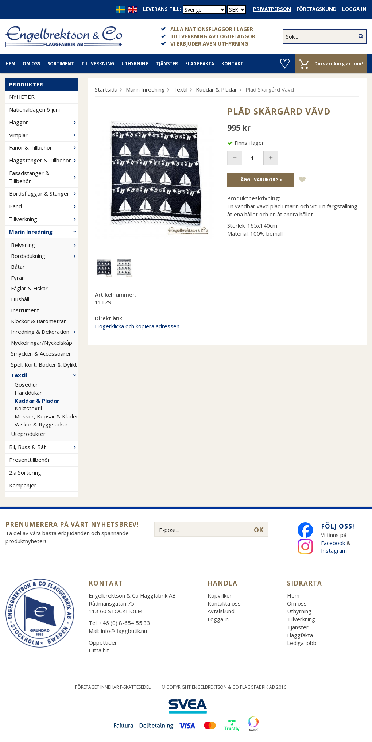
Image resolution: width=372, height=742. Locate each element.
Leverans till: (162, 9)
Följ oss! (337, 526)
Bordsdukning (44, 255)
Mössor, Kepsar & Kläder (46, 416)
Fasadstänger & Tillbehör (43, 177)
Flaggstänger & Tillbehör (43, 160)
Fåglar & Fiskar (29, 288)
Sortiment (60, 64)
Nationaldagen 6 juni (34, 109)
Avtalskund (221, 611)
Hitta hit (99, 650)
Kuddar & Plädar (37, 400)
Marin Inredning (43, 231)
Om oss (31, 64)
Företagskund (317, 9)
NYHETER (22, 96)
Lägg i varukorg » (260, 180)
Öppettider (103, 642)
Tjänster (167, 64)
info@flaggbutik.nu (124, 630)
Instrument (25, 310)
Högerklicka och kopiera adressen (137, 326)
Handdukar (28, 392)
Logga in (354, 9)
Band (43, 206)
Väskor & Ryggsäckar (41, 424)
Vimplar (43, 135)
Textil (44, 375)
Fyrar (17, 277)
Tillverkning (97, 64)
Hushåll (20, 299)
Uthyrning (135, 64)
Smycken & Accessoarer (41, 353)
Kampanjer (22, 485)
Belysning (44, 244)
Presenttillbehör (29, 459)
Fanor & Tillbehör (43, 147)
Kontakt (232, 64)
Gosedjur (26, 384)
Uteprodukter (28, 433)
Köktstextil (28, 408)
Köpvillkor (220, 595)
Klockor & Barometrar (38, 321)
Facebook (333, 542)
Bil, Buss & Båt (43, 447)
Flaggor (43, 122)
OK (258, 529)
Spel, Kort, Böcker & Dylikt (44, 364)
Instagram (334, 550)
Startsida (106, 89)
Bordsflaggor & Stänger (43, 193)
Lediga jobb (302, 642)
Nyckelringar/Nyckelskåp (41, 342)
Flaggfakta (199, 64)
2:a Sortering (25, 472)
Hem (10, 64)
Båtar (18, 266)
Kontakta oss (224, 603)
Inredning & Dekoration (44, 331)
